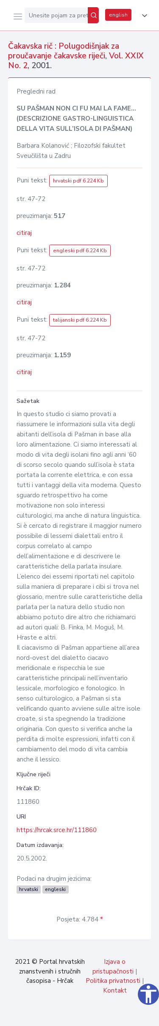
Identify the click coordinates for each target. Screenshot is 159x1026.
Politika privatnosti (113, 980)
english (118, 14)
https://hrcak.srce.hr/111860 (57, 830)
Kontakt (115, 990)
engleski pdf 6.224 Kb (80, 250)
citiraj (24, 233)
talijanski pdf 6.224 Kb (80, 320)
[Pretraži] (93, 15)
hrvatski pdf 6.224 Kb (78, 180)
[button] (143, 15)
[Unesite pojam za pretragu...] (56, 15)
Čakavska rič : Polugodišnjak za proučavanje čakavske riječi (63, 51)
